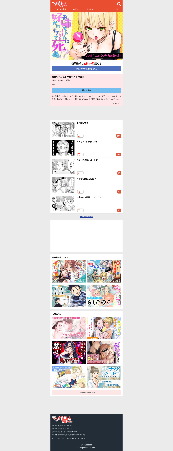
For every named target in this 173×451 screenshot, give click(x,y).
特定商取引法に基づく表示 (60, 435)
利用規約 (54, 429)
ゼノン (104, 9)
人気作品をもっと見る (86, 392)
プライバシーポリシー (65, 429)
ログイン (76, 9)
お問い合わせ (56, 432)
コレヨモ (68, 438)
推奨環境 (74, 432)
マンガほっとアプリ (58, 438)
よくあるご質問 (66, 432)
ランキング (90, 9)
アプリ (116, 9)
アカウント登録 (60, 9)
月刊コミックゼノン (65, 426)
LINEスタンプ (75, 438)
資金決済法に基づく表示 (77, 435)
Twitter (83, 438)
